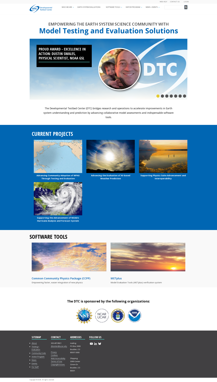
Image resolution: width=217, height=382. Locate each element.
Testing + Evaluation (36, 348)
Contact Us (175, 2)
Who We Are (68, 8)
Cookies (54, 355)
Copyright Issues (58, 364)
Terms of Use (56, 361)
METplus (116, 278)
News (34, 360)
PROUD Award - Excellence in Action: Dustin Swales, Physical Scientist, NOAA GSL (62, 53)
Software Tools (114, 8)
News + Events (153, 8)
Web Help (163, 2)
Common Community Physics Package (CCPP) (61, 278)
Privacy (54, 352)
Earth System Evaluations (89, 7)
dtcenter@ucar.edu (59, 346)
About (34, 343)
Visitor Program (134, 8)
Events (34, 363)
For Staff (35, 367)
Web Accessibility (58, 358)
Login (186, 2)
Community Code (39, 353)
